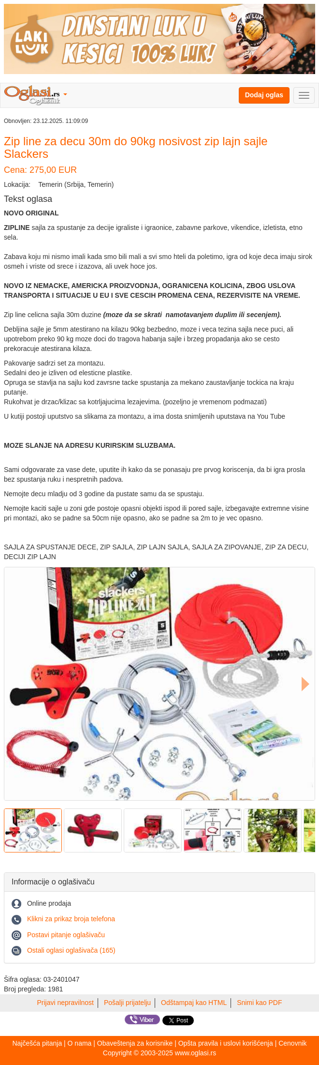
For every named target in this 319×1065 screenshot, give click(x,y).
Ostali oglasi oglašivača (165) (71, 950)
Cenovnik (292, 1043)
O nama (80, 1043)
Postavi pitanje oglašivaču (66, 935)
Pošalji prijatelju (127, 1002)
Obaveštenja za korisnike (135, 1043)
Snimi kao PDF (259, 1002)
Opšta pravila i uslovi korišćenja (225, 1043)
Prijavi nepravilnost (65, 1002)
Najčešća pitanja (37, 1043)
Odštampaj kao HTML (194, 1002)
